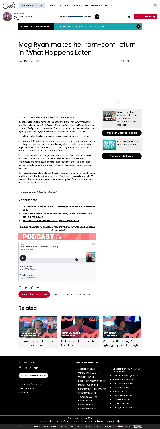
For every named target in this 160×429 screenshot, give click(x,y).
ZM (31, 426)
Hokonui (100, 426)
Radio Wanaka (89, 426)
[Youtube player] (57, 90)
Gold (67, 426)
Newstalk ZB (22, 426)
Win (87, 5)
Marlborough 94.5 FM (89, 384)
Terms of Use (62, 421)
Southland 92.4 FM (87, 392)
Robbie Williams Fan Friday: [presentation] (80, 26)
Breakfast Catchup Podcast (122, 122)
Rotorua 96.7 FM (121, 391)
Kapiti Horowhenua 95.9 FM (92, 380)
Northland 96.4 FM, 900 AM (92, 388)
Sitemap (110, 421)
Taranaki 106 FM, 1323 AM (125, 395)
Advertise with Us (26, 388)
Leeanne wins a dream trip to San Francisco (38, 331)
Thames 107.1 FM (121, 399)
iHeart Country (76, 426)
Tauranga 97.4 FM (87, 396)
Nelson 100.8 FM (121, 387)
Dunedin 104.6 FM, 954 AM (126, 375)
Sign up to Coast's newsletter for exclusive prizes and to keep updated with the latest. (57, 228)
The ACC (45, 426)
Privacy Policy (46, 421)
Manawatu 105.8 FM (123, 383)
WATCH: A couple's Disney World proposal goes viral (51, 220)
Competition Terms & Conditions (87, 421)
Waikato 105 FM (86, 400)
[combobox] (140, 60)
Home (20, 39)
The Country (109, 426)
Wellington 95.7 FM (122, 407)
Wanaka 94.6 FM (86, 404)
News (31, 39)
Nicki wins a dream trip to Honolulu (80, 331)
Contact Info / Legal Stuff (30, 384)
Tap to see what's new (122, 148)
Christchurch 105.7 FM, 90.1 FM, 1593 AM (126, 370)
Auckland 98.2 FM (87, 368)
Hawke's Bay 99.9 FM (123, 379)
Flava (61, 426)
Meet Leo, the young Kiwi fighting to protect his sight (122, 331)
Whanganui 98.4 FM (88, 408)
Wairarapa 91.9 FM (122, 403)
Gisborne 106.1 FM (87, 376)
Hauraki (54, 426)
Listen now (20, 16)
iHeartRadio (23, 392)
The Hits (37, 426)
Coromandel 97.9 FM (89, 372)
